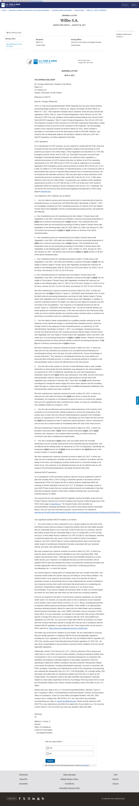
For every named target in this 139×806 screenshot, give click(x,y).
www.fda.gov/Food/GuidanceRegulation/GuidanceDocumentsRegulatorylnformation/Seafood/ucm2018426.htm (77, 512)
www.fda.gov (46, 192)
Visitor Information (69, 774)
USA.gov (115, 783)
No (51, 754)
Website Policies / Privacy (69, 779)
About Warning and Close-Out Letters (14, 45)
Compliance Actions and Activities (62, 10)
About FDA (23, 779)
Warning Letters (79, 10)
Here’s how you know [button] (37, 1)
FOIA (115, 774)
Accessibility (23, 783)
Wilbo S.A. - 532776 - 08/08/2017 (97, 10)
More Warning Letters (14, 32)
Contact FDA (11, 798)
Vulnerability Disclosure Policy (69, 788)
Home (4, 10)
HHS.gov (115, 779)
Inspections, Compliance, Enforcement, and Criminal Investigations (29, 10)
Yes (51, 748)
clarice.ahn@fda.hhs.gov (66, 701)
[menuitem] (125, 36)
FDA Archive (23, 774)
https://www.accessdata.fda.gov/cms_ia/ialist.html (68, 628)
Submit (50, 761)
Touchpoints (85, 765)
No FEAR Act (69, 783)
